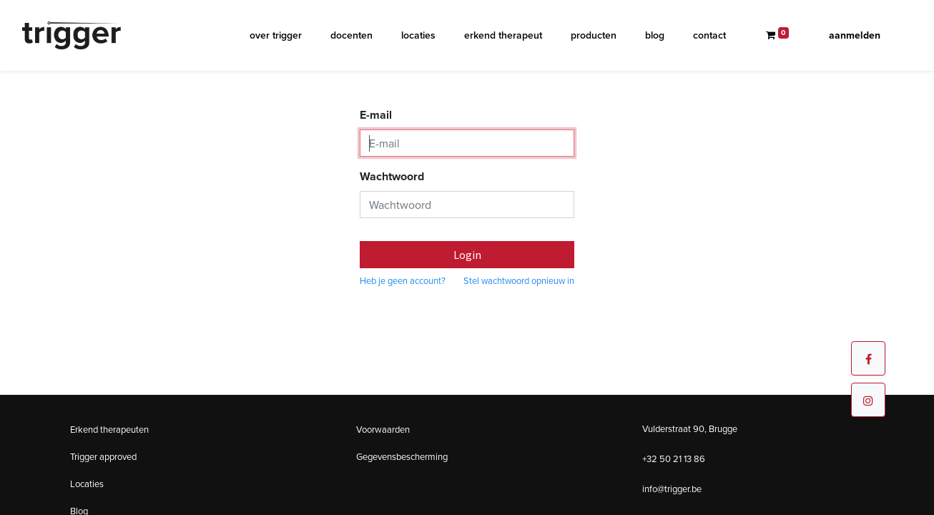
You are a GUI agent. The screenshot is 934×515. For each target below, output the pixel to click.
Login (467, 254)
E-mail (376, 115)
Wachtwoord (392, 176)
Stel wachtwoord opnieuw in (518, 281)
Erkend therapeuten (109, 429)
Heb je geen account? (403, 281)
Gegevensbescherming (402, 457)
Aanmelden (854, 35)
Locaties (87, 484)
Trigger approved (103, 457)
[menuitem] (275, 35)
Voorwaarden (383, 429)
